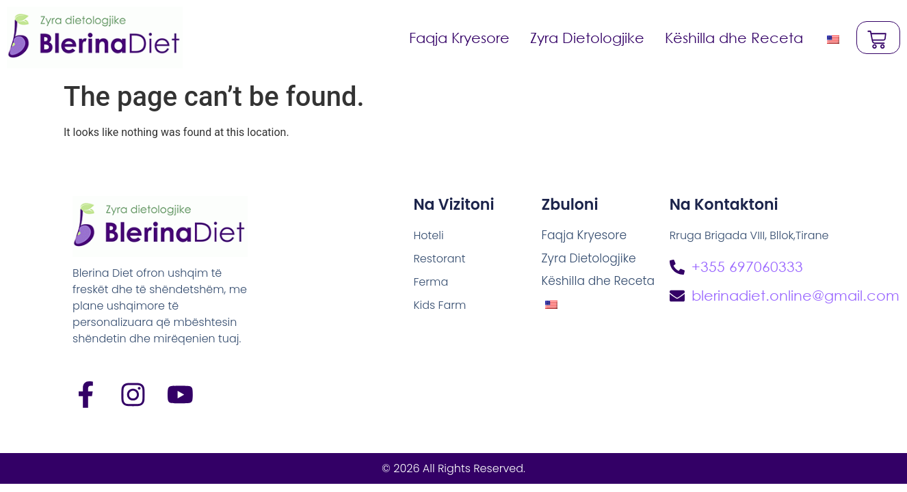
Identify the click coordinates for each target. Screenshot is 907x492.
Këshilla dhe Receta (732, 37)
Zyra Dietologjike (586, 37)
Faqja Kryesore (458, 37)
